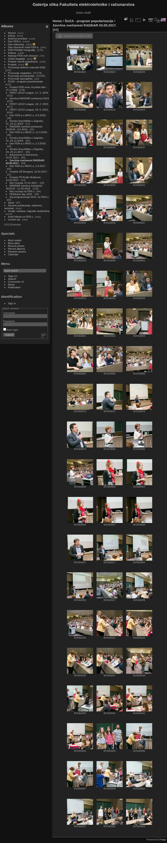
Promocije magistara (19, 73)
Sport (11, 202)
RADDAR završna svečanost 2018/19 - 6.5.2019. (24, 128)
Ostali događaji (16, 58)
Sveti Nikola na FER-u (20, 216)
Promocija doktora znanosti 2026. (27, 67)
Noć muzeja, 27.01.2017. (24, 182)
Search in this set (77, 36)
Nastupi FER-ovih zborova (23, 55)
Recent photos (16, 245)
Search (12, 278)
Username (9, 312)
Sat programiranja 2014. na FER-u (29, 196)
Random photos (17, 251)
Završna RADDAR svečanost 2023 (29, 98)
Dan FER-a (14, 41)
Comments (14, 281)
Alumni (12, 32)
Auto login (10, 329)
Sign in (12, 303)
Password (9, 321)
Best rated (14, 243)
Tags (10, 276)
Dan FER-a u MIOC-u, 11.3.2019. (29, 132)
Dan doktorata (16, 44)
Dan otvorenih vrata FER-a (23, 47)
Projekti (12, 64)
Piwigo (162, 839)
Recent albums (16, 248)
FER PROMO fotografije (21, 50)
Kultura (12, 52)
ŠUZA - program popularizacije (25, 81)
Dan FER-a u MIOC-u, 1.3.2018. (28, 143)
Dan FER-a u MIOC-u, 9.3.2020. (28, 115)
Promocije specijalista (20, 78)
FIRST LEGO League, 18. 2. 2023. (29, 104)
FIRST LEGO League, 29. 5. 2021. (29, 109)
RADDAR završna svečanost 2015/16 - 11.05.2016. (24, 187)
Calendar (13, 254)
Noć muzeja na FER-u (22, 191)
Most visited (15, 240)
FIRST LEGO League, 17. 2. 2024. (29, 92)
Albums (7, 26)
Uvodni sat (14, 219)
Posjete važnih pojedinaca (23, 61)
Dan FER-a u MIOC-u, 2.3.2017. (28, 165)
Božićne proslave (18, 38)
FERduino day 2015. (21, 194)
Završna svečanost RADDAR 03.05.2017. (85, 25)
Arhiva (11, 35)
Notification (14, 287)
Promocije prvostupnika (21, 75)
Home (57, 21)
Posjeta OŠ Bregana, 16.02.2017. (29, 171)
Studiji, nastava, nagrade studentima (28, 211)
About (11, 284)
